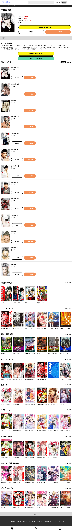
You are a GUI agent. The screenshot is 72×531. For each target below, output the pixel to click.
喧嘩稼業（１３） (16, 264)
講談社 (25, 18)
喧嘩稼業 (13, 6)
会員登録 (64, 2)
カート (36, 529)
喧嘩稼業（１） (15, 67)
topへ (36, 514)
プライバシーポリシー (37, 521)
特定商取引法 (26, 521)
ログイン (58, 2)
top (2, 6)
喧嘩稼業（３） (15, 100)
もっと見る (68, 283)
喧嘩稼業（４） (15, 117)
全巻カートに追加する (36, 58)
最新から (69, 62)
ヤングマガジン (29, 20)
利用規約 (19, 521)
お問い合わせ (48, 521)
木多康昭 (26, 16)
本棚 (60, 529)
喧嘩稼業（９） (15, 199)
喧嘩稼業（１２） (16, 248)
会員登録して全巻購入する (36, 54)
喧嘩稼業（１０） (16, 215)
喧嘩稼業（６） (15, 149)
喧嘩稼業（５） (15, 133)
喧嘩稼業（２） (15, 84)
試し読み (31, 32)
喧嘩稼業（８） (15, 182)
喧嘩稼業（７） (15, 166)
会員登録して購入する (45, 27)
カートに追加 (58, 32)
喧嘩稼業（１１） (16, 231)
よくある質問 (11, 521)
